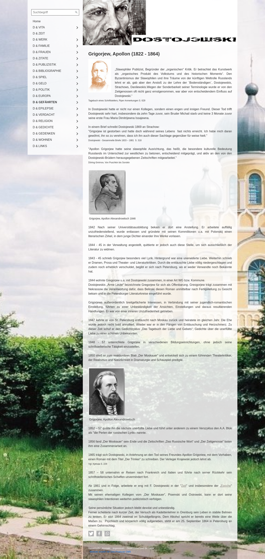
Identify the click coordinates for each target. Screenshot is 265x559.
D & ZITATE (40, 58)
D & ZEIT (39, 33)
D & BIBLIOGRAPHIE (47, 70)
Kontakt (106, 548)
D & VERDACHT (44, 114)
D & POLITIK (41, 89)
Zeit (183, 485)
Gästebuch (94, 548)
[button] (91, 533)
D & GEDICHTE (43, 127)
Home (37, 21)
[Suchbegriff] (55, 12)
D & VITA (39, 27)
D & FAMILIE (41, 45)
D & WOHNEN (42, 139)
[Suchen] (76, 12)
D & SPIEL (40, 77)
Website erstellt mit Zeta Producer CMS (110, 551)
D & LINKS (40, 146)
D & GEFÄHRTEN (45, 102)
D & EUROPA (42, 95)
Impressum (118, 548)
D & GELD (40, 83)
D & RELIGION (43, 121)
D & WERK (40, 39)
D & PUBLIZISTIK (44, 64)
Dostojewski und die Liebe (140, 548)
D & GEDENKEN (44, 133)
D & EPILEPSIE (43, 108)
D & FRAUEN (42, 52)
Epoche (226, 485)
